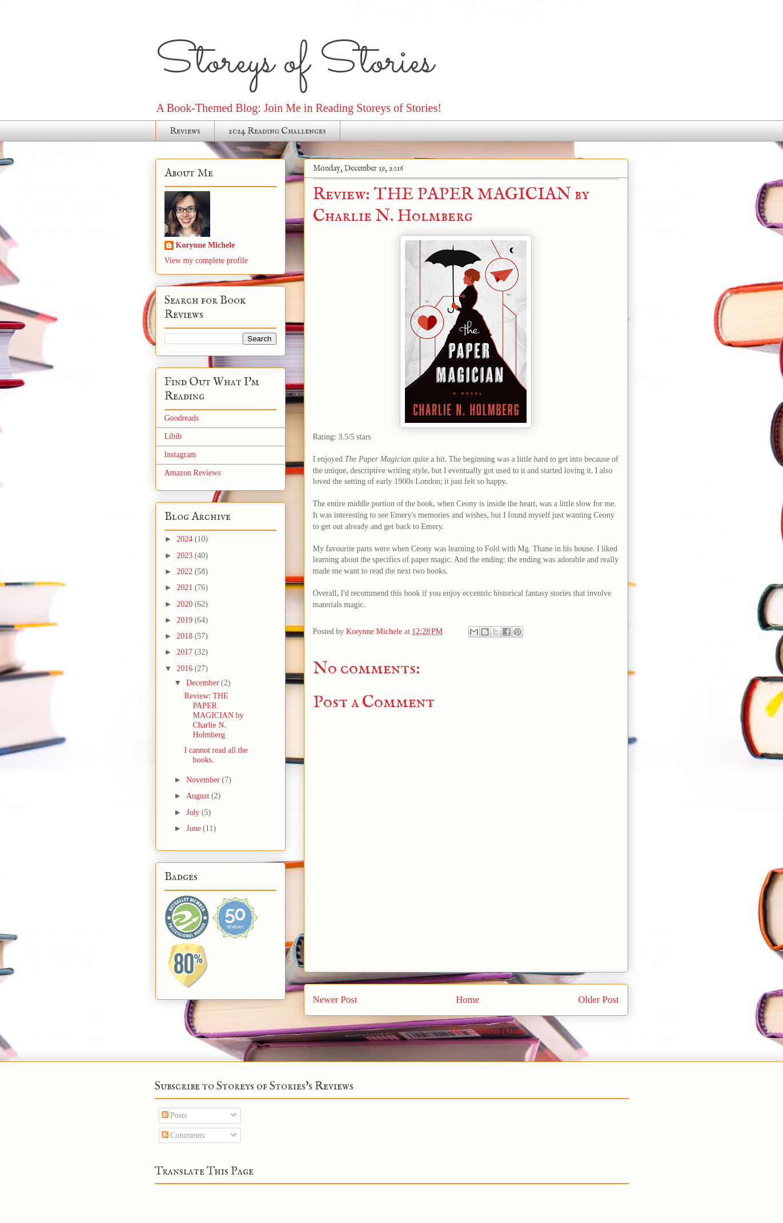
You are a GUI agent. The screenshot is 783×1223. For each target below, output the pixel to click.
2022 (185, 571)
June (194, 828)
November (204, 780)
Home (467, 999)
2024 (185, 539)
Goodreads (181, 418)
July (194, 812)
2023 (185, 555)
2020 (185, 604)
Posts (174, 1115)
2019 (185, 620)
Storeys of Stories (294, 63)
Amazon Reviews (192, 473)
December (203, 683)
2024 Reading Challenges (277, 131)
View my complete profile (206, 260)
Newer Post (335, 999)
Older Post (598, 999)
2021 (185, 587)
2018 (185, 636)
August (198, 796)
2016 (185, 668)
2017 (185, 652)
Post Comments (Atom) (487, 1031)
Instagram (180, 454)
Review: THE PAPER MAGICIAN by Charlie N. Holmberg (213, 715)
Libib (173, 436)
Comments (183, 1135)
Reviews (185, 131)
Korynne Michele (205, 245)
